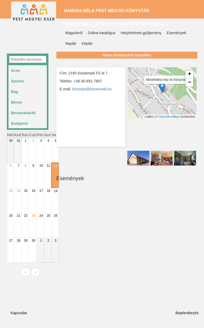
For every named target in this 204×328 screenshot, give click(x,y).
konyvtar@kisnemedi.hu (92, 89)
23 (33, 216)
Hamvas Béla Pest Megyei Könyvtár (106, 10)
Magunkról (74, 33)
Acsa (15, 70)
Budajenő (19, 123)
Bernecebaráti (23, 113)
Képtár (87, 43)
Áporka (17, 81)
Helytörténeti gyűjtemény (141, 33)
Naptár (70, 43)
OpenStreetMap (169, 116)
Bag (14, 92)
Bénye (16, 102)
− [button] (189, 83)
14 (18, 191)
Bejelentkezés (186, 313)
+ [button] (189, 74)
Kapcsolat (19, 313)
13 (10, 191)
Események (176, 33)
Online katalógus (101, 33)
